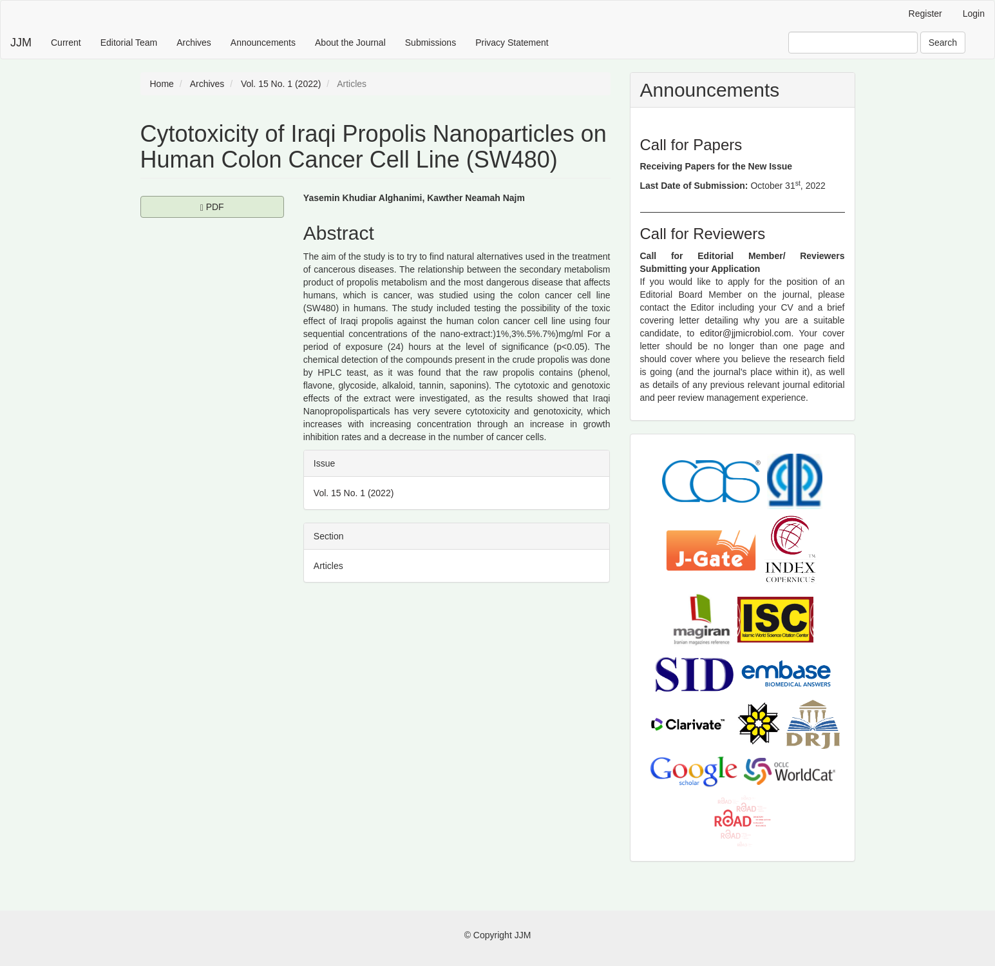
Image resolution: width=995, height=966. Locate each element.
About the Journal (350, 42)
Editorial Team (128, 42)
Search (943, 42)
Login (974, 13)
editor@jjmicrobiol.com (745, 333)
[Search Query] (853, 42)
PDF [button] (242, 206)
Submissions (430, 42)
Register (925, 13)
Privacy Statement (512, 42)
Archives (193, 42)
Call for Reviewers (703, 233)
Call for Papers (691, 144)
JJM (21, 42)
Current (66, 42)
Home (162, 84)
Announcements (263, 42)
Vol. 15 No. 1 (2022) (281, 84)
